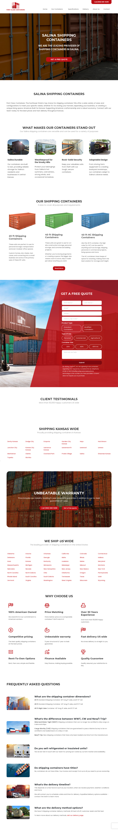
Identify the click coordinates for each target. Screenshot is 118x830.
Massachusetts (13, 565)
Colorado (83, 554)
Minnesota (47, 565)
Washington (48, 580)
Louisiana (65, 561)
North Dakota (30, 573)
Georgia (47, 557)
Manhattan (11, 454)
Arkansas (47, 554)
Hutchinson (102, 441)
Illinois (82, 557)
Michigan (28, 565)
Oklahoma (66, 573)
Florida (28, 557)
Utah (100, 576)
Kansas (28, 561)
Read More (59, 268)
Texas (82, 576)
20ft (68, 347)
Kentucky (47, 561)
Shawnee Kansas (104, 454)
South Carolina (30, 576)
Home (45, 9)
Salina (82, 454)
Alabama (10, 554)
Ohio (45, 573)
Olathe (28, 454)
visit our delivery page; (75, 815)
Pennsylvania (103, 573)
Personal (67, 338)
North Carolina (12, 573)
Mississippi (65, 565)
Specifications (73, 9)
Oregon (83, 573)
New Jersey (66, 569)
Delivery (86, 9)
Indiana (100, 557)
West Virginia (66, 580)
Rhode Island (12, 576)
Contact (107, 9)
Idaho (64, 557)
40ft (81, 347)
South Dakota (49, 576)
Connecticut (102, 554)
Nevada (28, 569)
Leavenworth (67, 447)
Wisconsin (83, 580)
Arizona (28, 554)
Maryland (101, 561)
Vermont (10, 580)
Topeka (10, 457)
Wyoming (101, 580)
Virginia (28, 580)
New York (101, 569)
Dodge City (29, 441)
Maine (82, 561)
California (65, 554)
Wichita (28, 457)
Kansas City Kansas (29, 448)
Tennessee (66, 576)
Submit (82, 362)
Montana (101, 565)
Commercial (81, 338)
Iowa (9, 561)
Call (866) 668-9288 (101, 2)
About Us (96, 9)
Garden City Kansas (66, 442)
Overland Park (49, 454)
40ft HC (95, 347)
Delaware (11, 557)
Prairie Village (67, 454)
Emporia (47, 441)
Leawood (83, 447)
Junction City (12, 447)
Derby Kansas (12, 441)
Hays (81, 441)
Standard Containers (68, 328)
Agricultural (95, 338)
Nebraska (11, 569)
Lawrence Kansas (47, 448)
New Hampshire (49, 569)
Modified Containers (88, 328)
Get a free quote (59, 59)
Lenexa (100, 447)
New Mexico (84, 569)
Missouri (83, 565)
